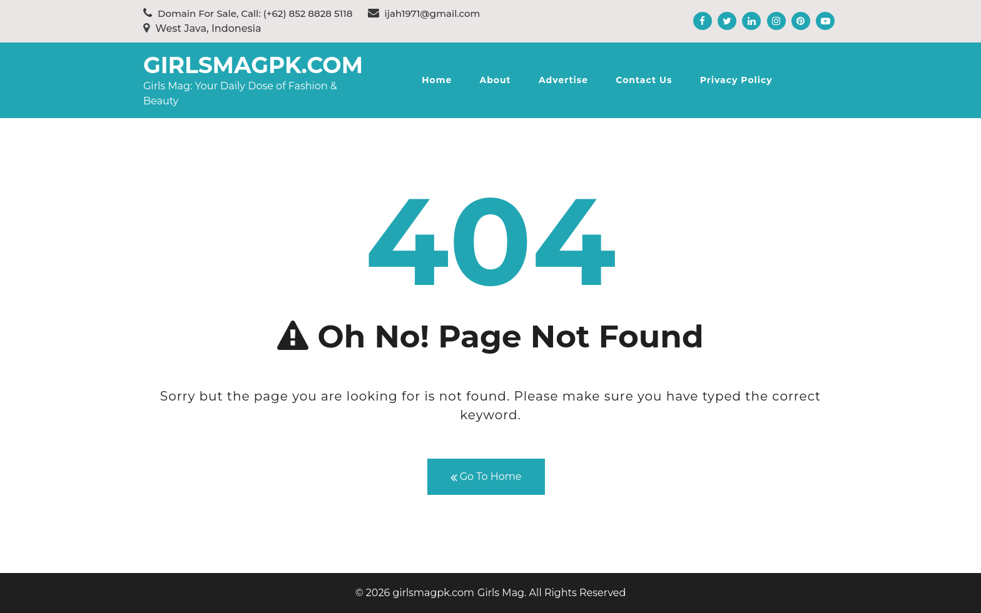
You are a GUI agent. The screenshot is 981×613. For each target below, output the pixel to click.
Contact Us (644, 80)
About (495, 80)
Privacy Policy (736, 80)
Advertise (563, 80)
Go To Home (486, 477)
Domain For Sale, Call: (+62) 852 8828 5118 (247, 13)
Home (437, 80)
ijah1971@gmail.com (424, 13)
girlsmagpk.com (253, 65)
